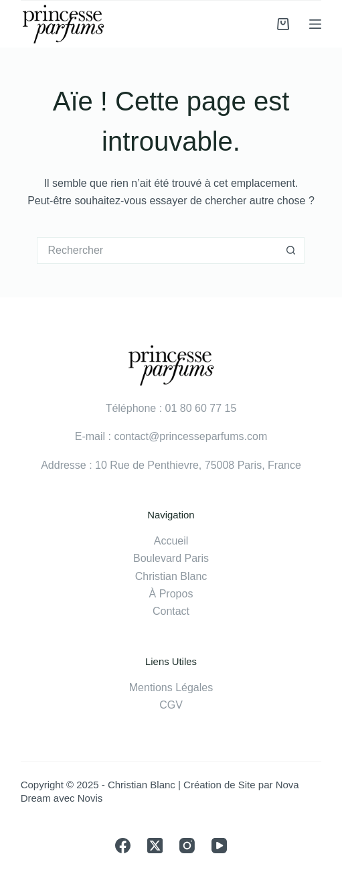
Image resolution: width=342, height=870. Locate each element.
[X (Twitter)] (155, 845)
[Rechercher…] (157, 250)
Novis (90, 798)
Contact (171, 611)
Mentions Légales (171, 687)
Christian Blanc (171, 576)
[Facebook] (123, 845)
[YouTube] (219, 845)
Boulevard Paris (171, 558)
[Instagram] (187, 845)
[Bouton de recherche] (291, 250)
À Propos (171, 593)
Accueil (171, 541)
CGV (171, 705)
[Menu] (315, 24)
